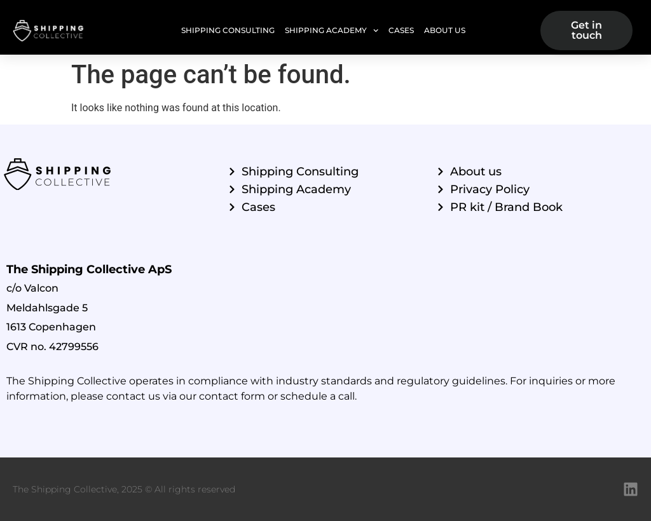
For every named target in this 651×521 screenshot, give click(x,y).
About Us (444, 30)
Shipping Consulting (228, 30)
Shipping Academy (331, 30)
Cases (401, 30)
